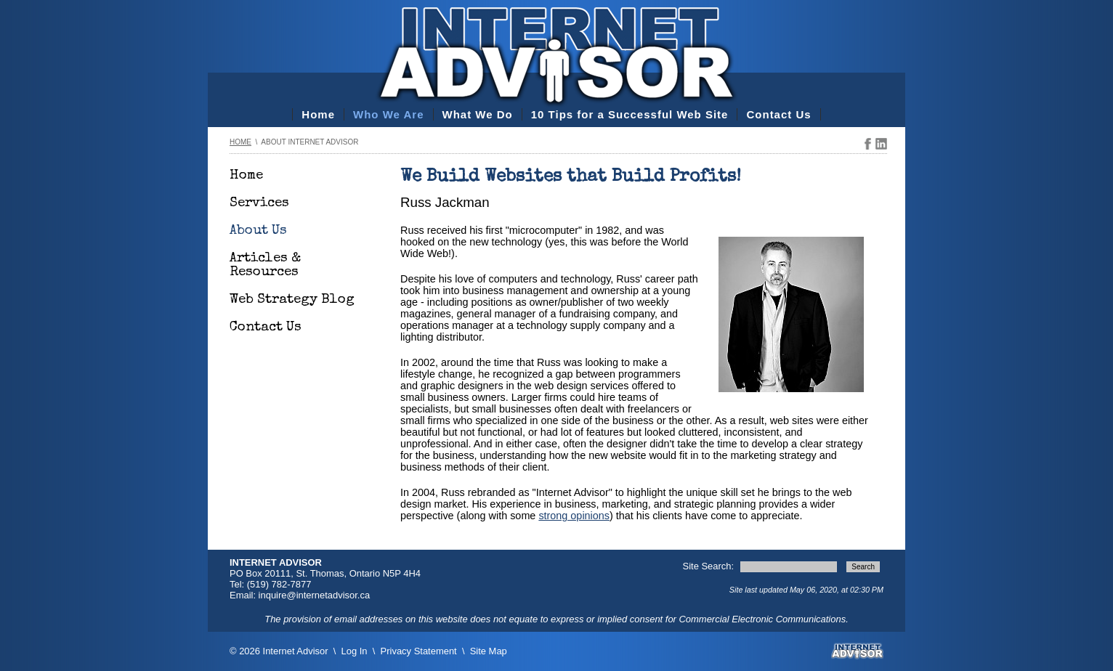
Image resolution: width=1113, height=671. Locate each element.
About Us (258, 231)
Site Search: (710, 566)
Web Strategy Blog (292, 300)
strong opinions (574, 515)
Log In (354, 651)
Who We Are (388, 114)
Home (318, 114)
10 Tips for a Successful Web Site (630, 114)
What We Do (477, 114)
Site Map (488, 651)
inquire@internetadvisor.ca (315, 595)
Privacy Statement (419, 651)
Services (259, 204)
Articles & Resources (265, 266)
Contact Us (778, 114)
